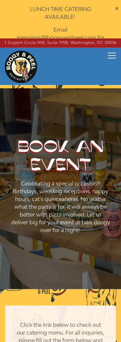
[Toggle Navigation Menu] (112, 46)
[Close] (117, 8)
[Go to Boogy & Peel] (60, 33)
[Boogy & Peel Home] (25, 56)
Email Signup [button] (60, 332)
